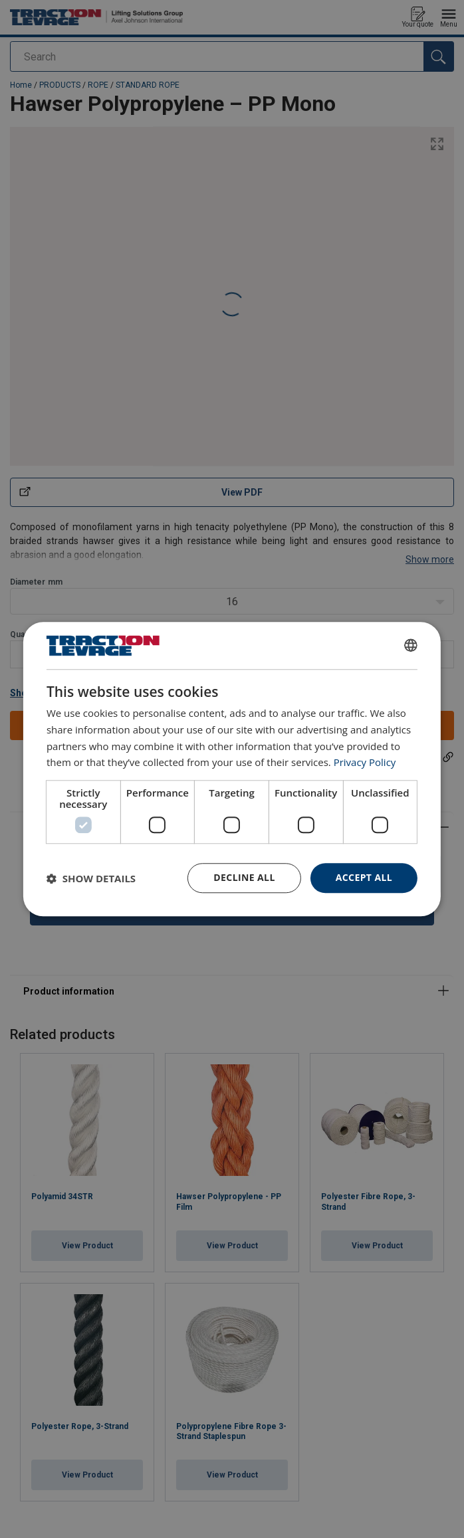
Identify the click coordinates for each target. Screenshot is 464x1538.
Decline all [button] (244, 877)
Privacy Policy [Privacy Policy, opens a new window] (365, 762)
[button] (91, 878)
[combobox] (410, 645)
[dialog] (232, 769)
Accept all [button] (364, 877)
